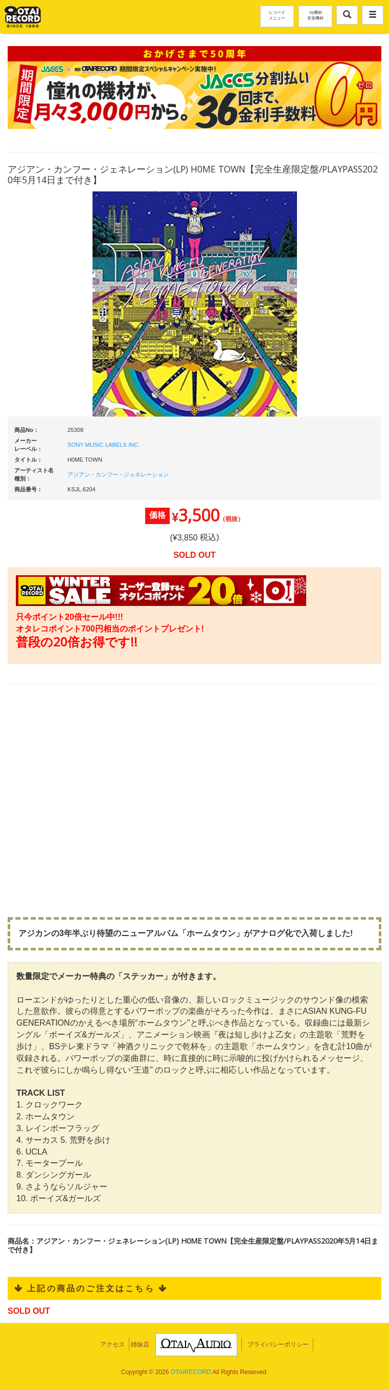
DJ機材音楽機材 (315, 14)
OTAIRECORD (191, 1372)
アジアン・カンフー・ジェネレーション (118, 474)
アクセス (112, 1344)
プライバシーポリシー (278, 1344)
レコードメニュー (277, 14)
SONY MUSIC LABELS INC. (103, 445)
